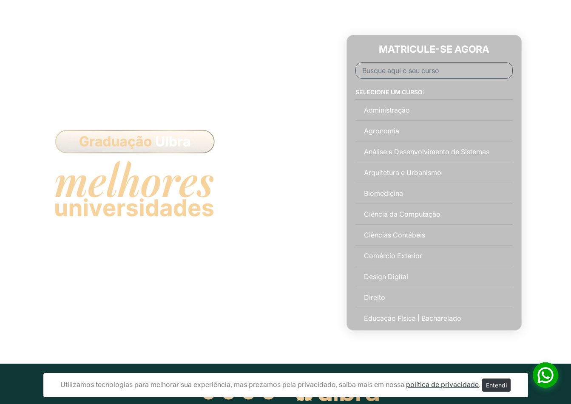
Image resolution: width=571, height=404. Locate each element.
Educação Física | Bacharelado (412, 318)
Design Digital (386, 276)
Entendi (496, 385)
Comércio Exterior (393, 255)
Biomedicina (383, 193)
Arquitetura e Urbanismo (402, 172)
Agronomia (381, 131)
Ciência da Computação (402, 214)
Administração (387, 110)
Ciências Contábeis (394, 235)
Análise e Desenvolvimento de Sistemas (426, 151)
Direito (374, 297)
